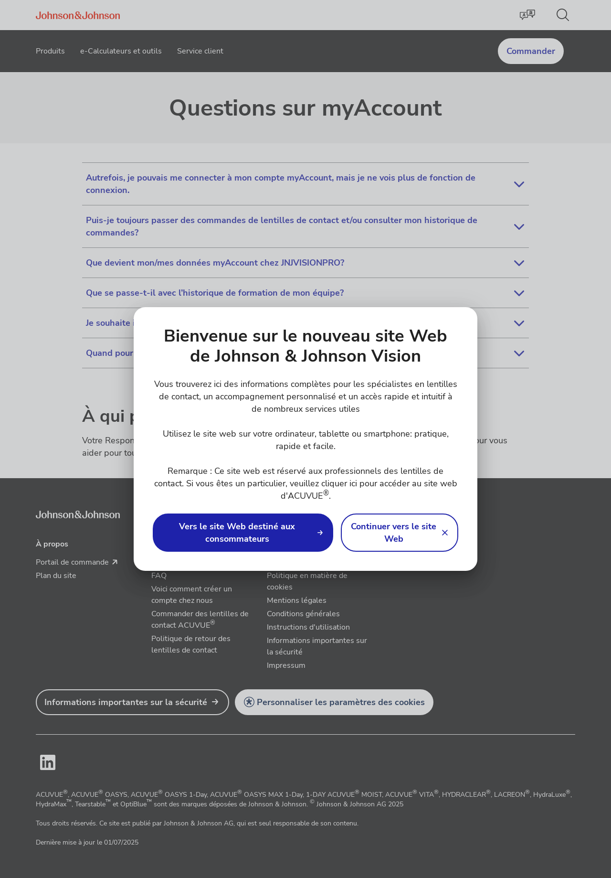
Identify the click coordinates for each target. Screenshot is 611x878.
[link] (243, 533)
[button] (399, 533)
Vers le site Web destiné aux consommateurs (237, 533)
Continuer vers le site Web (393, 533)
